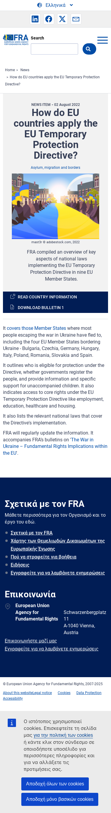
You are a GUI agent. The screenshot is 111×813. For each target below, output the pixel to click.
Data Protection (89, 693)
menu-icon (102, 40)
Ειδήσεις (20, 565)
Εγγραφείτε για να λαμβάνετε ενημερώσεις (58, 573)
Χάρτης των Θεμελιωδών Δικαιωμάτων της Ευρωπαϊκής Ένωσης (58, 545)
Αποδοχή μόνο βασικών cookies (60, 799)
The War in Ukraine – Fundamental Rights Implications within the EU (55, 446)
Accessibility (13, 698)
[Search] (54, 49)
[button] (35, 19)
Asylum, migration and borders (55, 168)
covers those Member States (36, 328)
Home (10, 70)
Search (37, 38)
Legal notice (42, 693)
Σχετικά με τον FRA (32, 533)
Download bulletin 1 (41, 307)
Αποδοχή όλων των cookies (55, 783)
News (24, 70)
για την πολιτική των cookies (63, 735)
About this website (18, 693)
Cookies (64, 693)
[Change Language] (55, 5)
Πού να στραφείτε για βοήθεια (43, 557)
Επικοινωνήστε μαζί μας (31, 641)
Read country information (47, 297)
